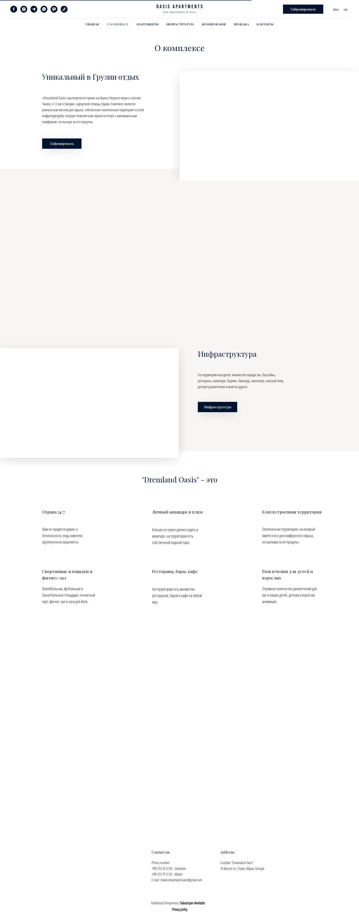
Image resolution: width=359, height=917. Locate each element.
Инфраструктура (180, 24)
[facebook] (13, 9)
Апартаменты (147, 24)
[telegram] (33, 9)
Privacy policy (179, 909)
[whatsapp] (44, 9)
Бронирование (214, 24)
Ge (346, 9)
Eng (336, 9)
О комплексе (118, 24)
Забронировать (62, 143)
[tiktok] (64, 9)
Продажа (241, 24)
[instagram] (23, 9)
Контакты (265, 24)
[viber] (54, 9)
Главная (92, 24)
